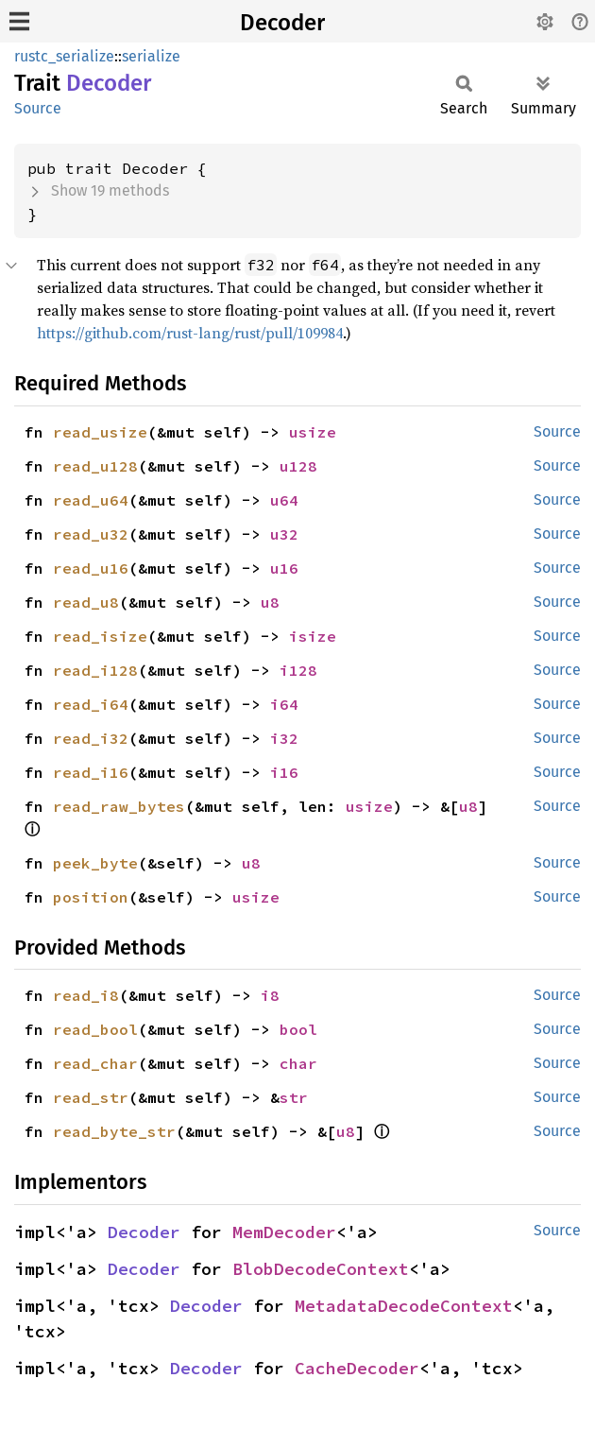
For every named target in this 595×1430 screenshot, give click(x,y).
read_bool (95, 1029)
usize (312, 431)
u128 (298, 466)
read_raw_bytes (119, 806)
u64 (284, 500)
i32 (284, 738)
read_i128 (95, 670)
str (294, 1097)
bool (298, 1029)
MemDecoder (284, 1232)
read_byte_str (114, 1131)
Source (37, 108)
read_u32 (90, 534)
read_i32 (90, 738)
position (90, 896)
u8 (270, 602)
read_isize (100, 636)
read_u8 (86, 602)
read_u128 (95, 466)
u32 (284, 534)
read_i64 (90, 704)
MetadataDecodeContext (404, 1306)
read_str (90, 1097)
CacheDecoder (357, 1368)
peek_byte (95, 862)
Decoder (282, 22)
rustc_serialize (64, 56)
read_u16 (90, 568)
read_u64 (90, 500)
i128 (298, 670)
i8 (270, 995)
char (298, 1063)
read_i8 (86, 995)
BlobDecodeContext (320, 1269)
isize (312, 636)
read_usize (100, 431)
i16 (284, 772)
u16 (284, 568)
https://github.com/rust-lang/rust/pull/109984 (190, 332)
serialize (151, 56)
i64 (284, 704)
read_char (95, 1063)
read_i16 (90, 772)
